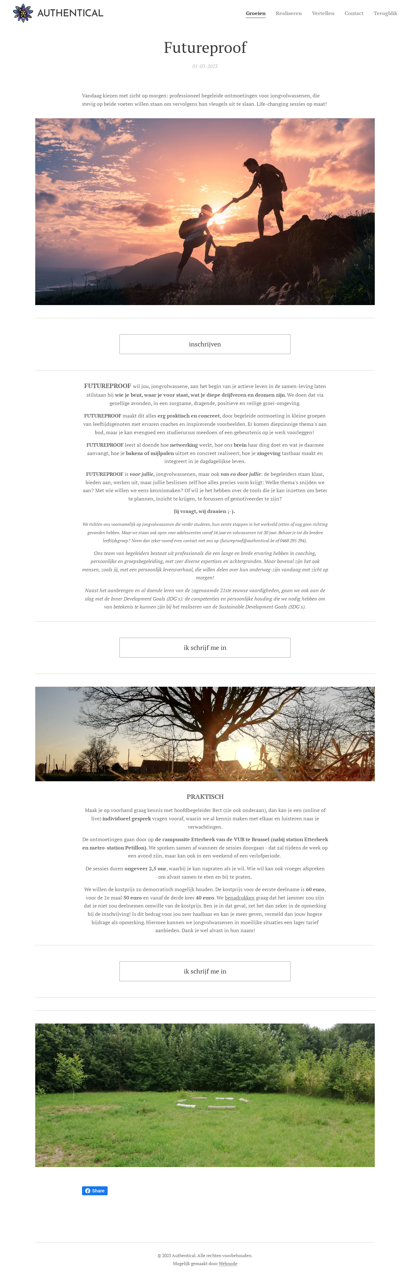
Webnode (228, 1263)
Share (95, 1190)
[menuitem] (248, 13)
